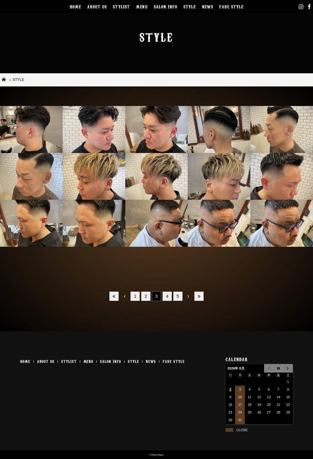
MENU (142, 6)
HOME (75, 6)
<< (114, 296)
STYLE (189, 6)
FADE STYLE (231, 6)
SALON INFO (165, 6)
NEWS (207, 6)
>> (199, 296)
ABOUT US (97, 6)
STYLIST (121, 6)
